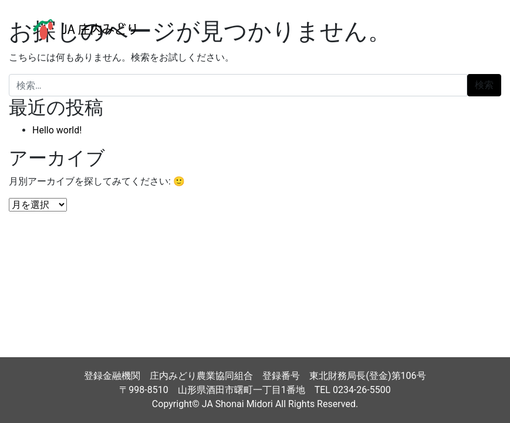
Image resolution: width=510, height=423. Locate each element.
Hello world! (57, 130)
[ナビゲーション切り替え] (474, 29)
